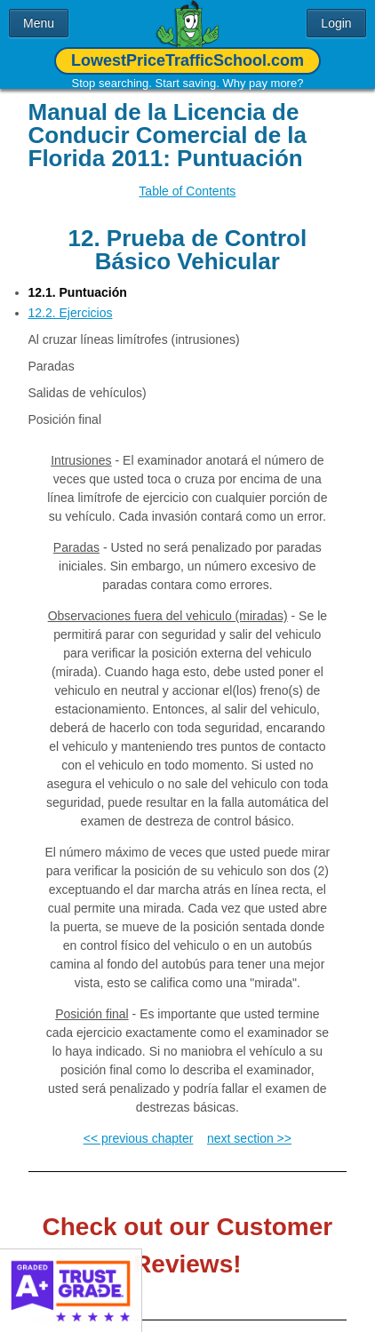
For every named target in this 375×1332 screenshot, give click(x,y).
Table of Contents (187, 191)
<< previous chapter (139, 1138)
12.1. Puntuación (77, 292)
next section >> (249, 1138)
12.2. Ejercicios (70, 313)
